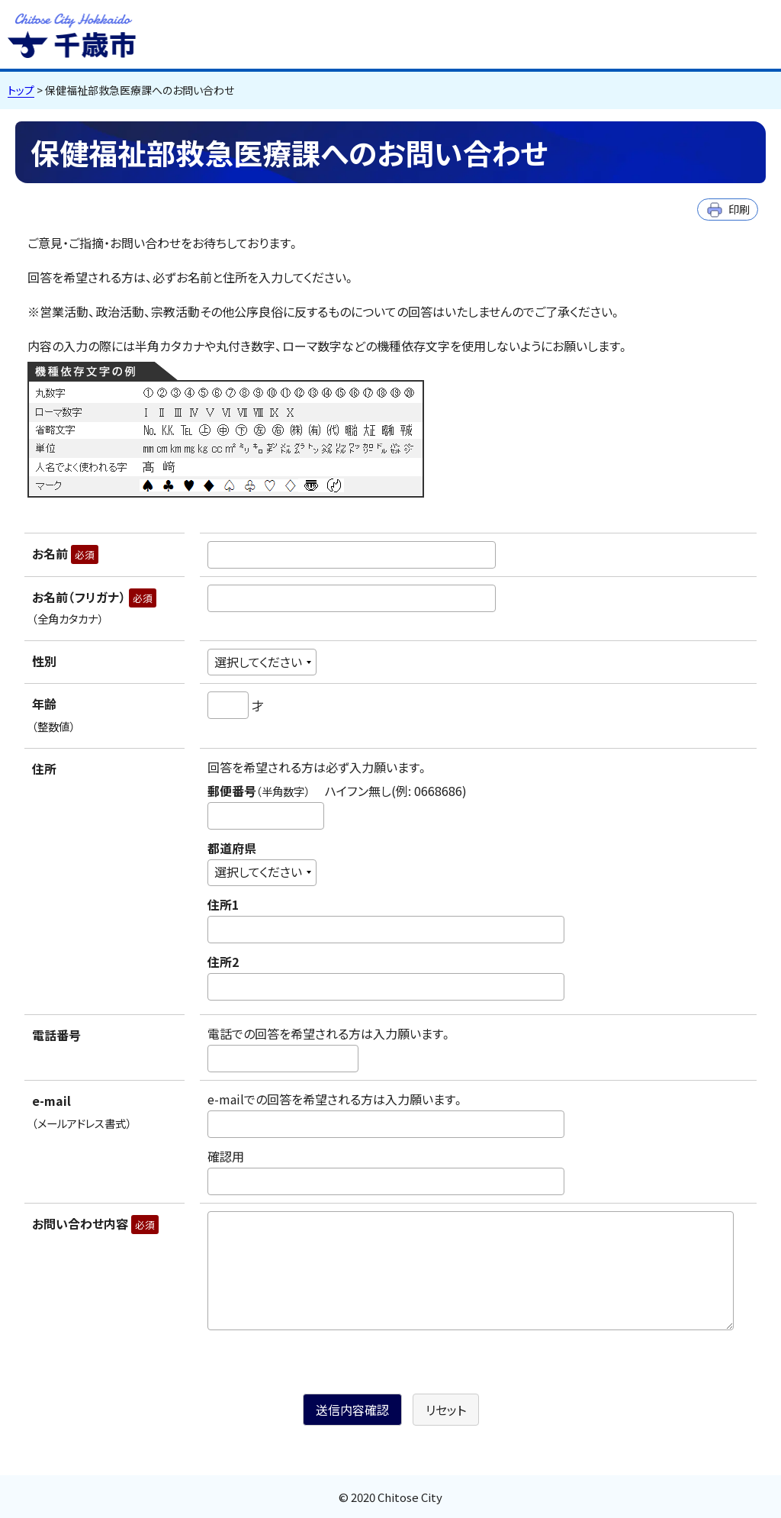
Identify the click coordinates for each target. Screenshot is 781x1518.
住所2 (223, 961)
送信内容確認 (352, 1409)
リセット (446, 1409)
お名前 (65, 553)
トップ (21, 90)
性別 (44, 661)
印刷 (739, 209)
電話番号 (56, 1035)
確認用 (225, 1156)
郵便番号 (337, 791)
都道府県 (231, 848)
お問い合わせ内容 (95, 1223)
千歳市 (72, 33)
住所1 (223, 904)
